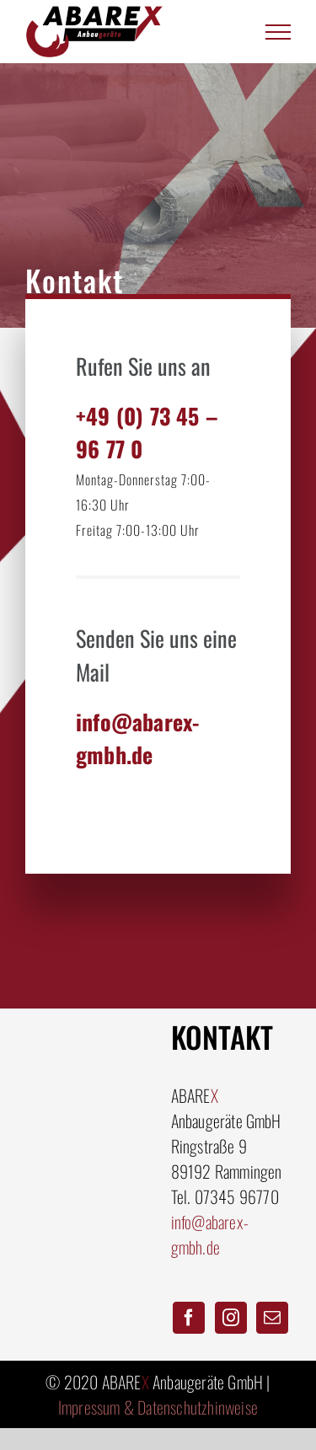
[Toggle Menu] (278, 32)
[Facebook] (189, 1318)
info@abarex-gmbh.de (210, 1234)
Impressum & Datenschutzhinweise (158, 1407)
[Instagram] (231, 1318)
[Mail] (272, 1318)
